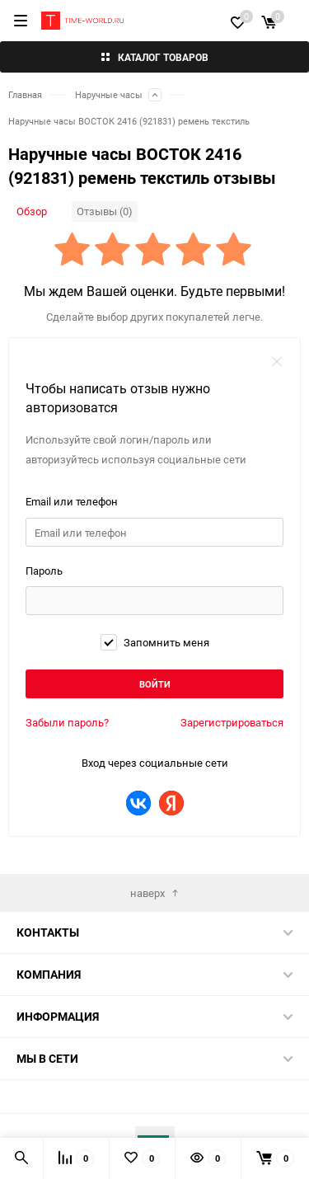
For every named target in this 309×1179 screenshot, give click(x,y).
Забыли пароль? (67, 722)
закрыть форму (276, 361)
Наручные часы (109, 94)
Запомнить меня (155, 642)
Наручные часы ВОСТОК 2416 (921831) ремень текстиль (129, 121)
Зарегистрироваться (231, 722)
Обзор (31, 211)
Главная (25, 94)
